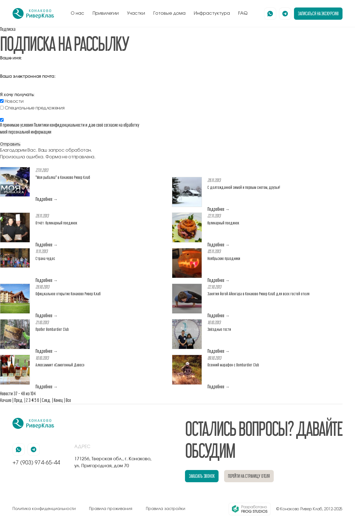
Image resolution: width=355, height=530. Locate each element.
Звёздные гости (219, 329)
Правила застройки (165, 509)
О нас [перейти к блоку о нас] (77, 13)
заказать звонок (202, 476)
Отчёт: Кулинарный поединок (56, 223)
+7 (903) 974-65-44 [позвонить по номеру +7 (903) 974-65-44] (36, 463)
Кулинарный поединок (223, 223)
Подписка (8, 29)
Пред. (18, 400)
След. (46, 400)
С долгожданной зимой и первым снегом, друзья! (243, 187)
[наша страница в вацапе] (270, 13)
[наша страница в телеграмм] (285, 13)
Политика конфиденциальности (44, 509)
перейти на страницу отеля (249, 476)
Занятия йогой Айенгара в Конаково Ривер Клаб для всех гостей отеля (258, 293)
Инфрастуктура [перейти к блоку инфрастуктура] (212, 13)
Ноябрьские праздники (223, 258)
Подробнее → (47, 199)
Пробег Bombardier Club (52, 329)
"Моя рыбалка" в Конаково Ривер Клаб (63, 177)
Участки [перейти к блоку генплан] (136, 13)
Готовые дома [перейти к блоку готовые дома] (169, 13)
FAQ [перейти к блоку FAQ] (243, 13)
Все (68, 400)
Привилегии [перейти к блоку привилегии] (106, 13)
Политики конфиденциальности (59, 125)
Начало (5, 400)
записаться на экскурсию (318, 13)
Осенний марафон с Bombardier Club (233, 364)
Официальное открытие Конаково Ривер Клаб (68, 293)
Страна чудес (45, 258)
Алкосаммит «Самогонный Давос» (60, 364)
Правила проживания (110, 509)
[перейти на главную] (33, 13)
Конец (58, 400)
